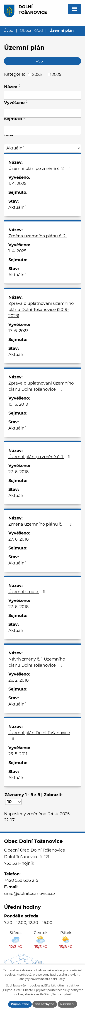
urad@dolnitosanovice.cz (29, 893)
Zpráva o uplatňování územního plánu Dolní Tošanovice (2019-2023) (41, 309)
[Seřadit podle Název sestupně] (19, 86)
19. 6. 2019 (18, 404)
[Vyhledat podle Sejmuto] (42, 130)
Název (10, 86)
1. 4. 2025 (17, 183)
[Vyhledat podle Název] (42, 95)
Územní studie (27, 591)
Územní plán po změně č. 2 (40, 168)
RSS (57, 61)
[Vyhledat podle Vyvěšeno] (42, 113)
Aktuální (17, 207)
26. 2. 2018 (18, 680)
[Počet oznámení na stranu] (13, 802)
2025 (56, 74)
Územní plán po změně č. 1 (39, 456)
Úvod (8, 30)
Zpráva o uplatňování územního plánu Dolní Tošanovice (41, 386)
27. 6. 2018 (18, 471)
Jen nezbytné (44, 1004)
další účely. (58, 979)
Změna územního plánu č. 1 (40, 524)
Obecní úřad (31, 30)
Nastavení (67, 1004)
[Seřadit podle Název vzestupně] (19, 85)
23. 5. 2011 (17, 753)
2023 (37, 74)
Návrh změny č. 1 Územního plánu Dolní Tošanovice (36, 662)
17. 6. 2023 (18, 330)
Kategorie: (14, 74)
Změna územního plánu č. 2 (41, 235)
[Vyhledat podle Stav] (42, 148)
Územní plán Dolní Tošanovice (39, 735)
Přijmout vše (20, 1004)
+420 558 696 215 (21, 880)
